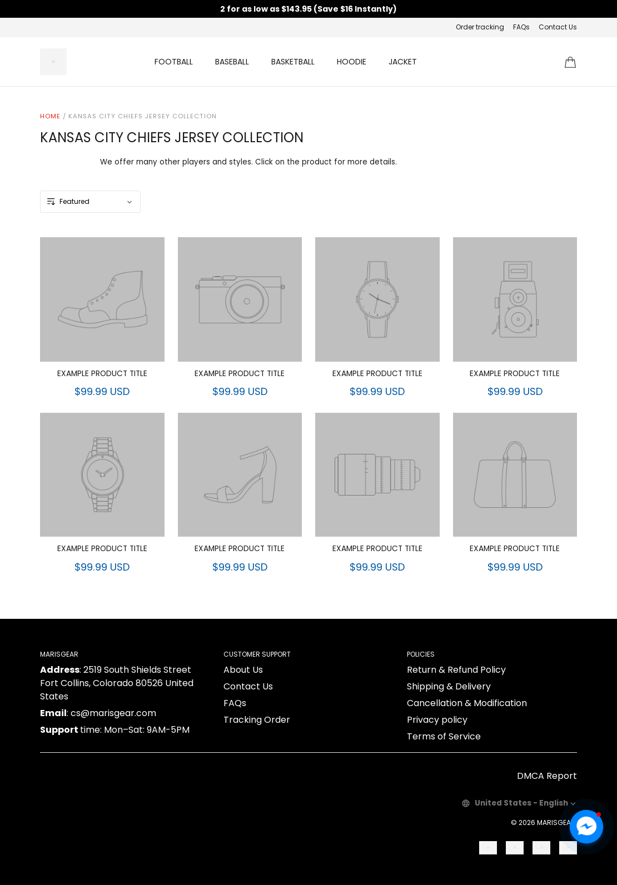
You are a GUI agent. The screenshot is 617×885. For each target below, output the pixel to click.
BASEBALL (232, 61)
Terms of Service (444, 736)
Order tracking (480, 27)
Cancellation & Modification (467, 703)
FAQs (521, 27)
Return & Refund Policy (456, 669)
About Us (243, 669)
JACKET (403, 61)
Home (50, 116)
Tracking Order (256, 719)
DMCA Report (547, 775)
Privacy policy (437, 719)
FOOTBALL (174, 61)
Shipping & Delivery (449, 686)
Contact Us (558, 27)
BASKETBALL (293, 61)
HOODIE (351, 61)
